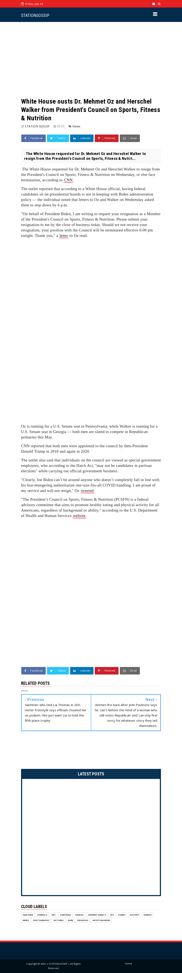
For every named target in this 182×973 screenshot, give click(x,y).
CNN (68, 180)
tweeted (87, 490)
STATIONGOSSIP (35, 15)
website (79, 515)
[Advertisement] (91, 59)
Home (128, 963)
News (76, 126)
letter (63, 235)
